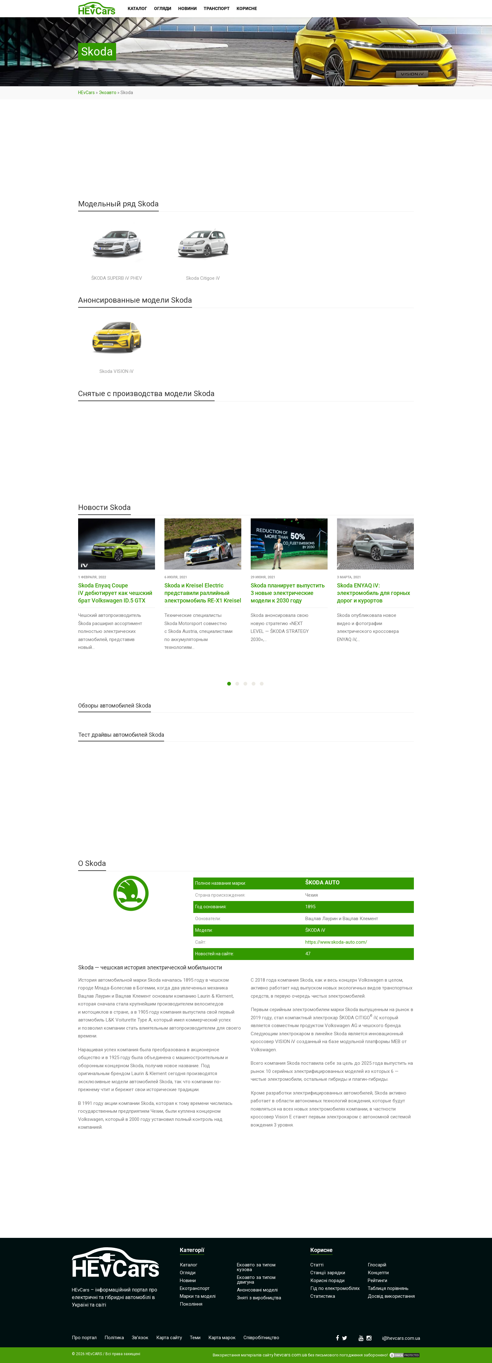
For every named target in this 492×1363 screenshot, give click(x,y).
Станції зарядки (327, 1272)
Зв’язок (140, 1337)
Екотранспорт (195, 1288)
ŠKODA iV (315, 930)
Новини (188, 1280)
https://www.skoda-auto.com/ (336, 942)
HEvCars (86, 92)
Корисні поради (327, 1280)
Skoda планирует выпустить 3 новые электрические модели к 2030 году (288, 593)
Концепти (378, 1272)
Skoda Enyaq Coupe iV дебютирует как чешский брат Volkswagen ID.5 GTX (115, 593)
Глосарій (377, 1265)
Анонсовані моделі (257, 1290)
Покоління (191, 1304)
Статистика (322, 1296)
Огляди (187, 1272)
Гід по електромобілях (335, 1288)
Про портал (84, 1337)
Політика (114, 1337)
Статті (317, 1265)
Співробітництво (261, 1337)
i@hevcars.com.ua (401, 1338)
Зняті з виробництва (259, 1298)
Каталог (188, 1265)
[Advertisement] (246, 154)
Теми (195, 1337)
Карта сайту (169, 1337)
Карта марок (222, 1337)
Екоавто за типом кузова (256, 1267)
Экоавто (107, 92)
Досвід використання (391, 1296)
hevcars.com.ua (290, 1355)
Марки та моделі (198, 1296)
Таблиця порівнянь (388, 1288)
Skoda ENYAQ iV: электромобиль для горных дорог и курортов (373, 593)
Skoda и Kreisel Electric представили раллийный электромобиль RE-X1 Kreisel (202, 593)
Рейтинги (377, 1280)
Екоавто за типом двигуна (256, 1280)
